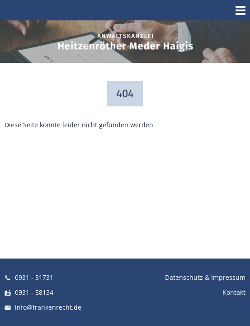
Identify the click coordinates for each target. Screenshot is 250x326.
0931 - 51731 (29, 277)
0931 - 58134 (29, 292)
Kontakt (233, 292)
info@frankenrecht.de (43, 307)
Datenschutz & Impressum (205, 277)
